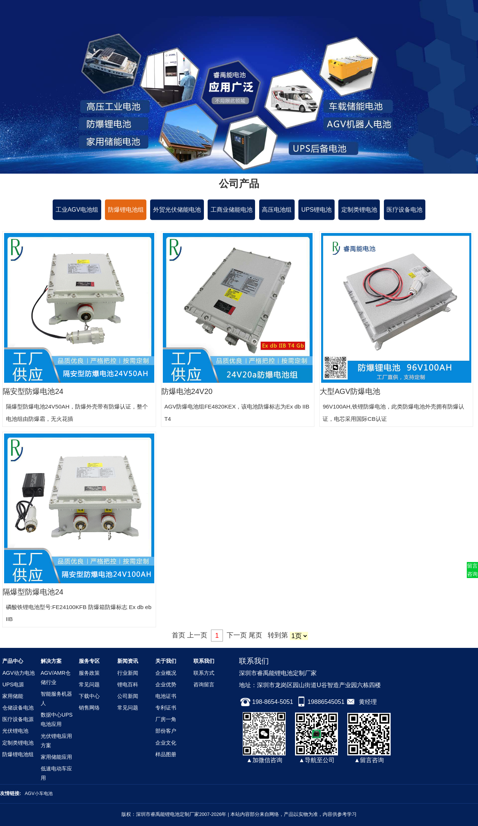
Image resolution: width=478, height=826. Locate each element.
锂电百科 (127, 684)
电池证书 (165, 696)
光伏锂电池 (15, 731)
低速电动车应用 (56, 773)
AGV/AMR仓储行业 (56, 677)
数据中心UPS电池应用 (57, 719)
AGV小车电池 (39, 793)
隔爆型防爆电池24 (33, 592)
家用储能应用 (56, 757)
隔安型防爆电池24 (33, 391)
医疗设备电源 (18, 719)
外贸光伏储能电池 (177, 210)
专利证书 (165, 708)
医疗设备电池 (404, 210)
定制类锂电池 (359, 210)
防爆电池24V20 (186, 391)
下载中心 (89, 696)
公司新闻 (127, 696)
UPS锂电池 (316, 210)
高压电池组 (277, 210)
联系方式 (203, 673)
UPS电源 (13, 684)
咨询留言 (203, 684)
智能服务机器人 (56, 698)
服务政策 (89, 673)
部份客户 (165, 731)
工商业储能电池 (231, 210)
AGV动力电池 (18, 673)
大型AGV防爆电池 (350, 391)
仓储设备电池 (18, 708)
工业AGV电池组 (77, 210)
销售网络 (89, 708)
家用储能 (12, 696)
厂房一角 (165, 719)
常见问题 (89, 684)
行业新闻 (127, 673)
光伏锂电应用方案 (56, 740)
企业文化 (165, 743)
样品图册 (165, 754)
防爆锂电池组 (126, 210)
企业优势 (165, 684)
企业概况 (165, 673)
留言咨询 (472, 570)
